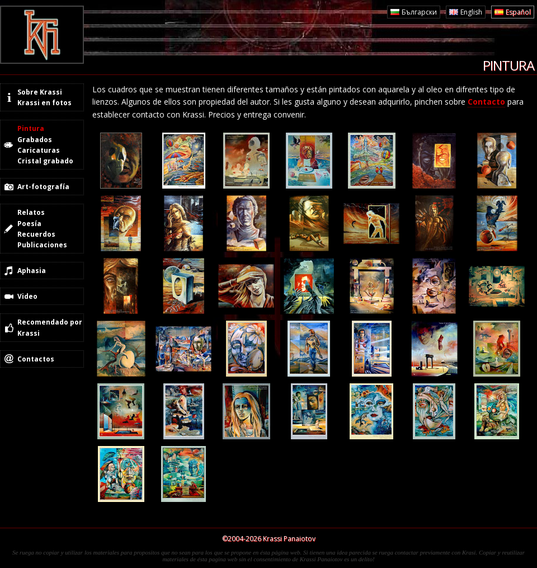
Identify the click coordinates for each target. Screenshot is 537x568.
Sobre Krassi (39, 92)
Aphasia (31, 270)
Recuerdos (36, 234)
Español (518, 12)
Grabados (34, 139)
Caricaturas (38, 150)
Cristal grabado (45, 161)
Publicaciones (42, 245)
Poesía (29, 223)
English (471, 12)
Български (419, 12)
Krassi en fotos (44, 102)
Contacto (486, 101)
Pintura (30, 128)
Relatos (31, 212)
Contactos (35, 359)
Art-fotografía (43, 186)
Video (27, 296)
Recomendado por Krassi (49, 327)
